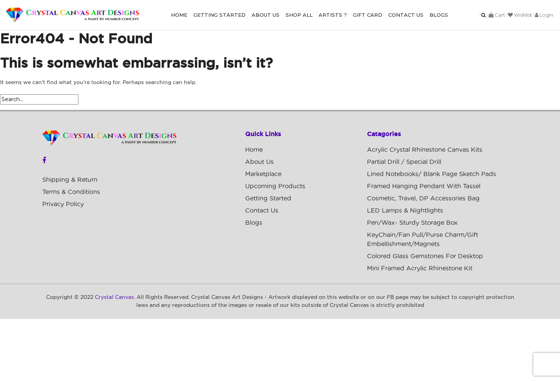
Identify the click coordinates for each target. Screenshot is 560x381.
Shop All (299, 15)
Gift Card (367, 15)
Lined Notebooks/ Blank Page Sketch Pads (431, 174)
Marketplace (263, 174)
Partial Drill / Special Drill (404, 162)
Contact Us (405, 15)
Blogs (438, 15)
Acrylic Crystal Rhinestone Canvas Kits (424, 150)
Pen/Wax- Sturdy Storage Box (412, 223)
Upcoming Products (275, 186)
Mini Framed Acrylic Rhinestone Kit (419, 268)
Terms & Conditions (71, 192)
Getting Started (219, 15)
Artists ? (333, 15)
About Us (265, 15)
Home (179, 15)
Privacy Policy (63, 204)
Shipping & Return (69, 180)
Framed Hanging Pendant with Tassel (423, 186)
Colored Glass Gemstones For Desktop (425, 256)
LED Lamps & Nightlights (405, 211)
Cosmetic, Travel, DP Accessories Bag (423, 198)
